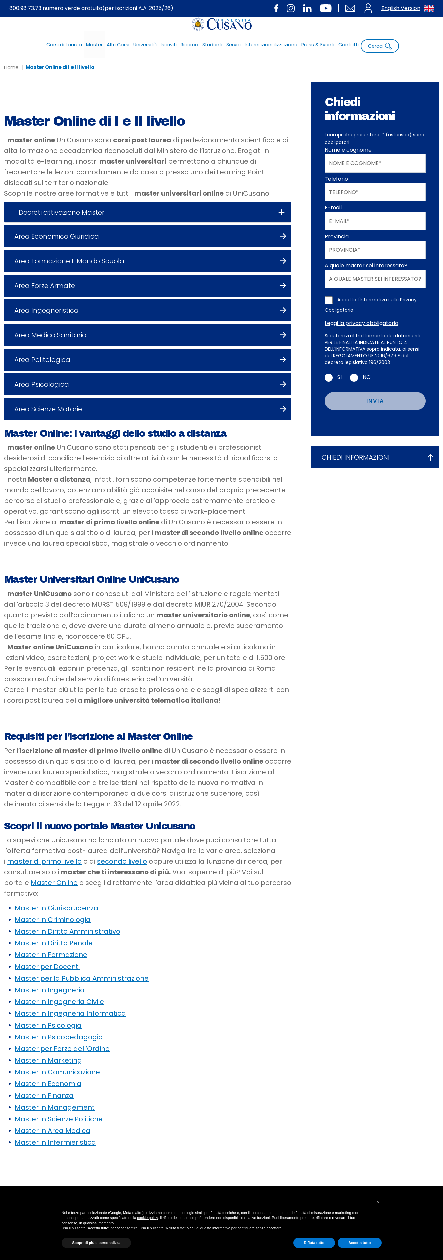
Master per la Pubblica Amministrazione (82, 978)
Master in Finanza (44, 1095)
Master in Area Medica (52, 1130)
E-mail (333, 207)
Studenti (212, 44)
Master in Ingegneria (50, 990)
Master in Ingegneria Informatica (70, 1013)
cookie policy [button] (147, 1218)
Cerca (380, 46)
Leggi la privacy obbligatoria (361, 323)
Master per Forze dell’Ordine (62, 1048)
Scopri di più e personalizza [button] (96, 1243)
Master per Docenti (47, 966)
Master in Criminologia (53, 919)
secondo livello (122, 861)
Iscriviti (169, 44)
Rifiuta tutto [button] (314, 1243)
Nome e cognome (348, 150)
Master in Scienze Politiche (59, 1119)
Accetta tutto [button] (359, 1243)
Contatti (348, 44)
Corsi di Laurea (64, 44)
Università (145, 44)
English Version (407, 8)
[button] (378, 1202)
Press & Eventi (317, 44)
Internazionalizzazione (271, 44)
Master (94, 44)
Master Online (54, 882)
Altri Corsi (118, 44)
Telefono (336, 179)
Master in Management (55, 1107)
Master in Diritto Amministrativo (67, 931)
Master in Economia (48, 1083)
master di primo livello (44, 861)
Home (11, 67)
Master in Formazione (51, 954)
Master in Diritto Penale (54, 943)
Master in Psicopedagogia (59, 1037)
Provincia (337, 236)
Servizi (233, 44)
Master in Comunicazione (57, 1072)
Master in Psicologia (48, 1025)
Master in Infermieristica (55, 1142)
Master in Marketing (48, 1060)
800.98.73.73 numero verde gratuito (91, 8)
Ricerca (189, 44)
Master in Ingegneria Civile (59, 1001)
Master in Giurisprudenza (56, 908)
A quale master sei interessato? (366, 265)
